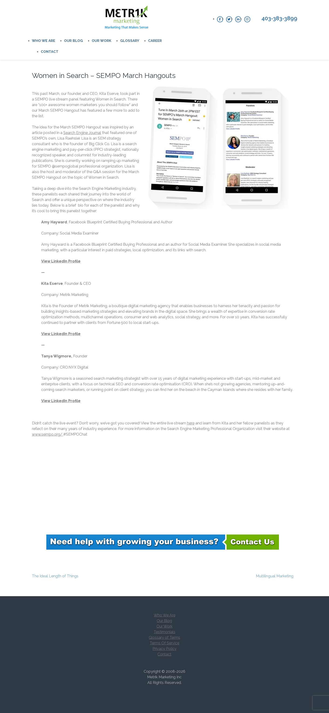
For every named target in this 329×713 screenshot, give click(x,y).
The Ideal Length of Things (55, 576)
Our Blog (73, 41)
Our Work (101, 41)
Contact (49, 52)
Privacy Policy (164, 648)
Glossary (129, 41)
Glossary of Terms (164, 637)
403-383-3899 (279, 18)
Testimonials (164, 632)
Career (155, 41)
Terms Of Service (164, 643)
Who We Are (43, 41)
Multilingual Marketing (274, 576)
